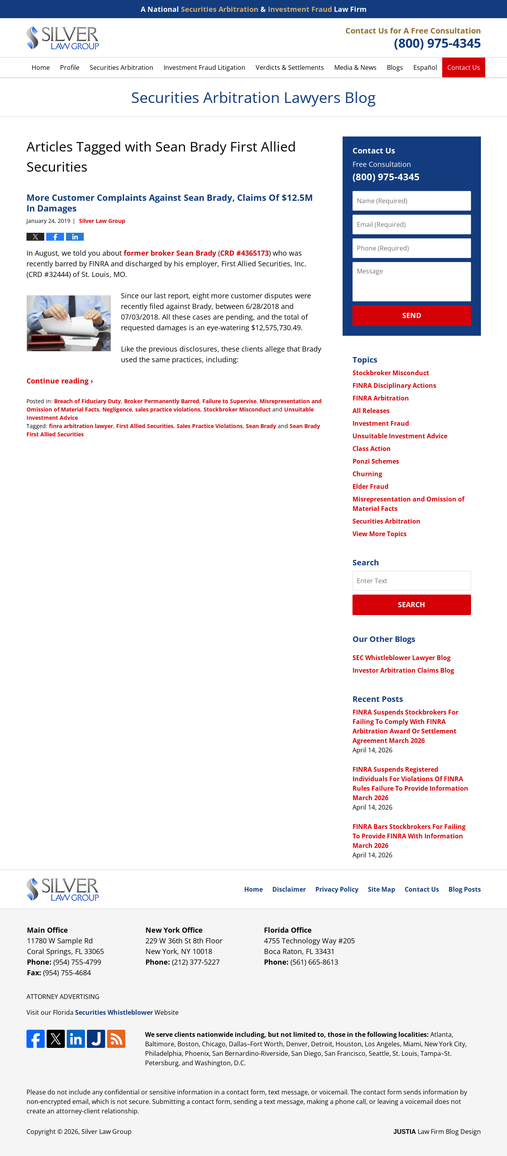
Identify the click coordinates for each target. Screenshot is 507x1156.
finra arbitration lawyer (81, 426)
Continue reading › (59, 380)
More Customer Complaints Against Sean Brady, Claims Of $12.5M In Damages (169, 202)
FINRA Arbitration (380, 398)
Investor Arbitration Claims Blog (403, 670)
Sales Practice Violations (210, 426)
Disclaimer (289, 889)
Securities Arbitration (121, 67)
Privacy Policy (336, 889)
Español (425, 67)
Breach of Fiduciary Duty (87, 401)
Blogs (395, 67)
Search (411, 604)
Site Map (381, 889)
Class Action (371, 448)
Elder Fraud (370, 486)
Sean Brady (261, 426)
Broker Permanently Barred (161, 401)
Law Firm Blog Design (437, 1131)
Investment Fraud (380, 423)
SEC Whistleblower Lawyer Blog (401, 657)
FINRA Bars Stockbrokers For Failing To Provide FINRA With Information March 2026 (409, 836)
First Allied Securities (144, 426)
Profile (69, 67)
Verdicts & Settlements (290, 67)
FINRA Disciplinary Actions (394, 385)
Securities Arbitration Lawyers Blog (62, 37)
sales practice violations (167, 409)
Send (411, 315)
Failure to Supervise (229, 401)
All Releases (371, 410)
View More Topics (379, 533)
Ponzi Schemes (375, 461)
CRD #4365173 (244, 253)
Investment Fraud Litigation (204, 67)
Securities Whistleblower (114, 1012)
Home (41, 67)
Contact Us (463, 67)
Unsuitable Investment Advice (399, 436)
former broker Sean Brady (170, 253)
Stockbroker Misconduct (237, 409)
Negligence (117, 409)
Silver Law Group (106, 1131)
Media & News (355, 67)
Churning (367, 474)
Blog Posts (465, 889)
